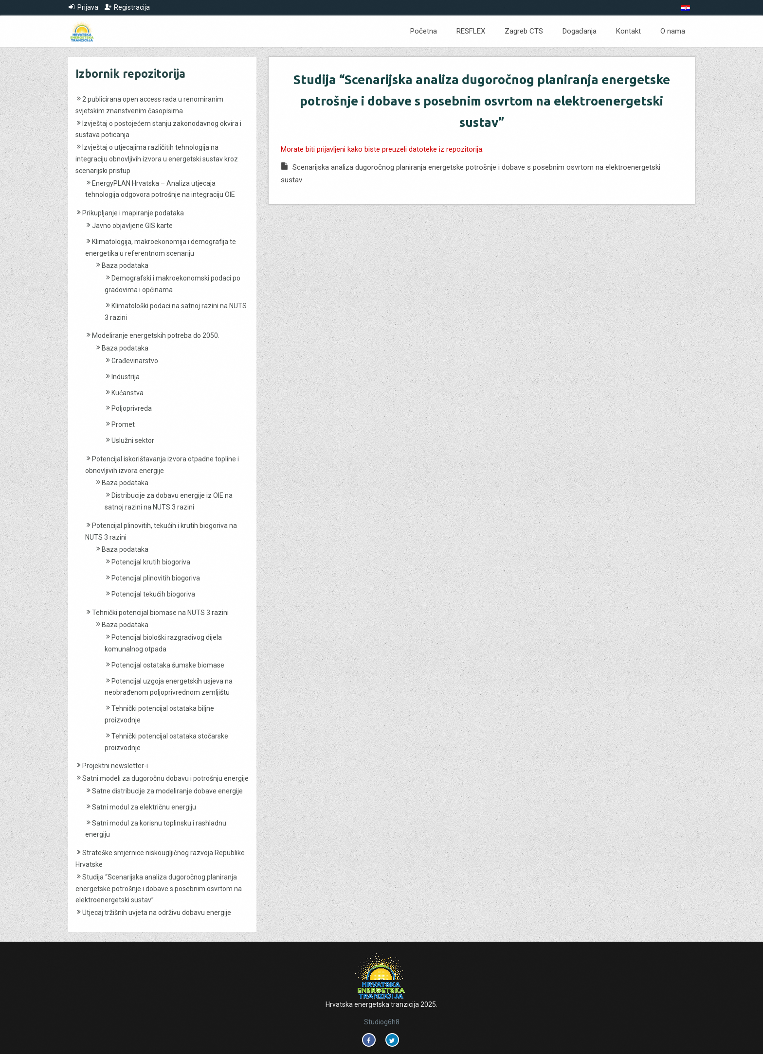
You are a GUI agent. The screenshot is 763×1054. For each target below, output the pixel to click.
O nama (672, 31)
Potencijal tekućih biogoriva (153, 594)
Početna (423, 31)
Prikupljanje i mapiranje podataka (133, 213)
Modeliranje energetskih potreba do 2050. (155, 335)
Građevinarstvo (134, 361)
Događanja (580, 31)
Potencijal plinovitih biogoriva (155, 578)
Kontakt (628, 31)
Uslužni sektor (132, 440)
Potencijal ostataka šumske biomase (167, 665)
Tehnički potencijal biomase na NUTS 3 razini (160, 612)
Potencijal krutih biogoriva (150, 562)
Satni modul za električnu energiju (144, 807)
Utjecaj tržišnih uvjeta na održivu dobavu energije (156, 912)
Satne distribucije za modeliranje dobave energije (167, 791)
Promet (123, 424)
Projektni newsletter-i (115, 766)
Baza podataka (125, 265)
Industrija (125, 377)
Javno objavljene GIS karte (132, 225)
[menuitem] (685, 8)
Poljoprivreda (131, 408)
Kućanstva (127, 393)
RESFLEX (470, 31)
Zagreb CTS (524, 31)
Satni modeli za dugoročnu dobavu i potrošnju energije (165, 778)
